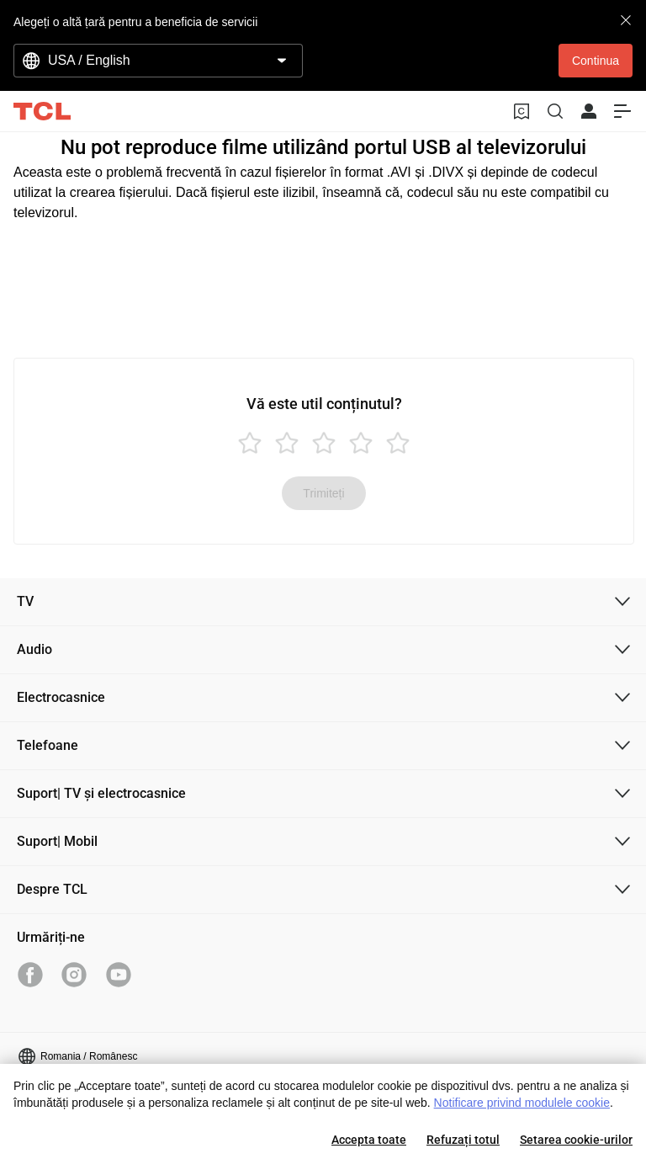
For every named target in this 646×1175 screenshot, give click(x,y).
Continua (595, 60)
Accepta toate (368, 1139)
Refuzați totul (463, 1139)
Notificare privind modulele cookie (522, 1102)
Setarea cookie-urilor (576, 1139)
